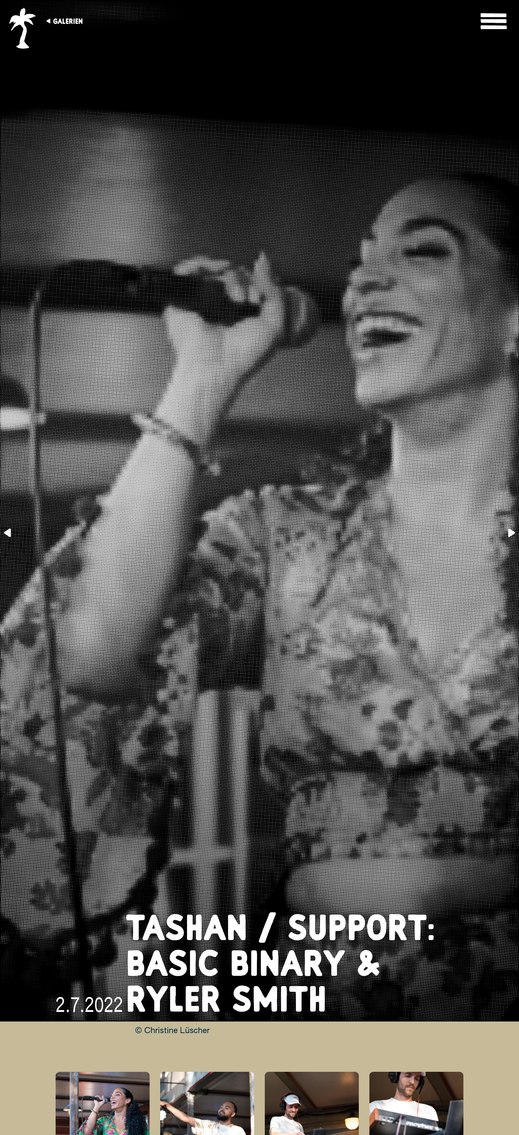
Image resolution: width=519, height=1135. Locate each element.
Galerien (68, 21)
